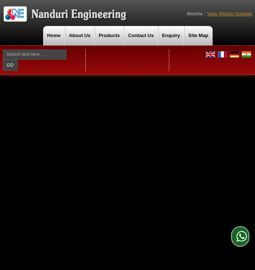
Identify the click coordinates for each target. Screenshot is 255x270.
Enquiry (171, 35)
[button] (229, 13)
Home (54, 35)
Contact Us (141, 35)
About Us (80, 35)
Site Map (198, 35)
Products (109, 35)
